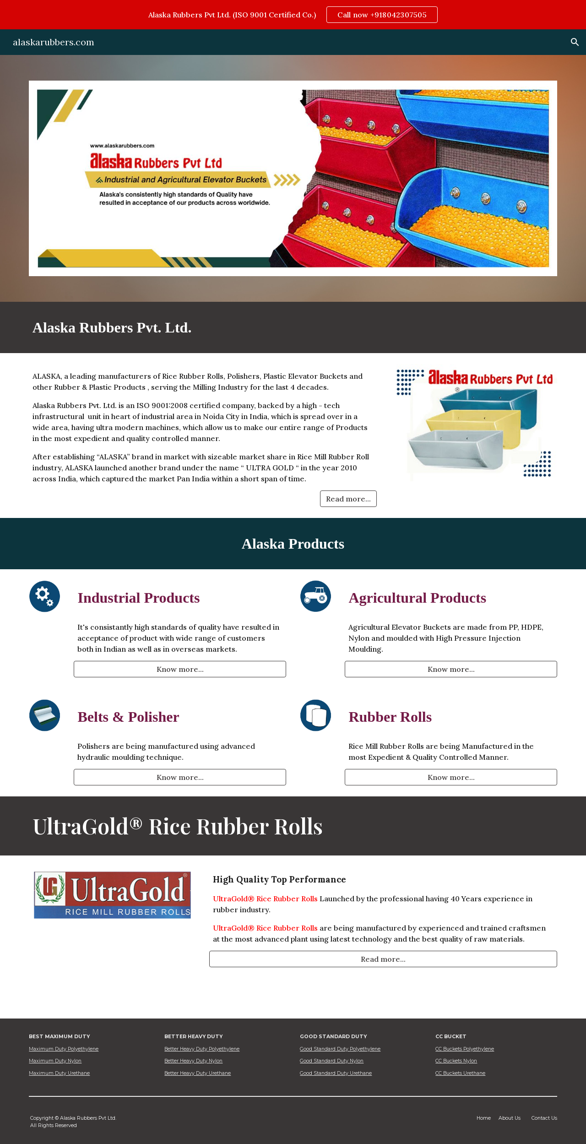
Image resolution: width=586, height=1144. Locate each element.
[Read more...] (348, 499)
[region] (293, 14)
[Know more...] (180, 669)
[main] (293, 327)
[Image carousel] (293, 178)
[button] (575, 42)
